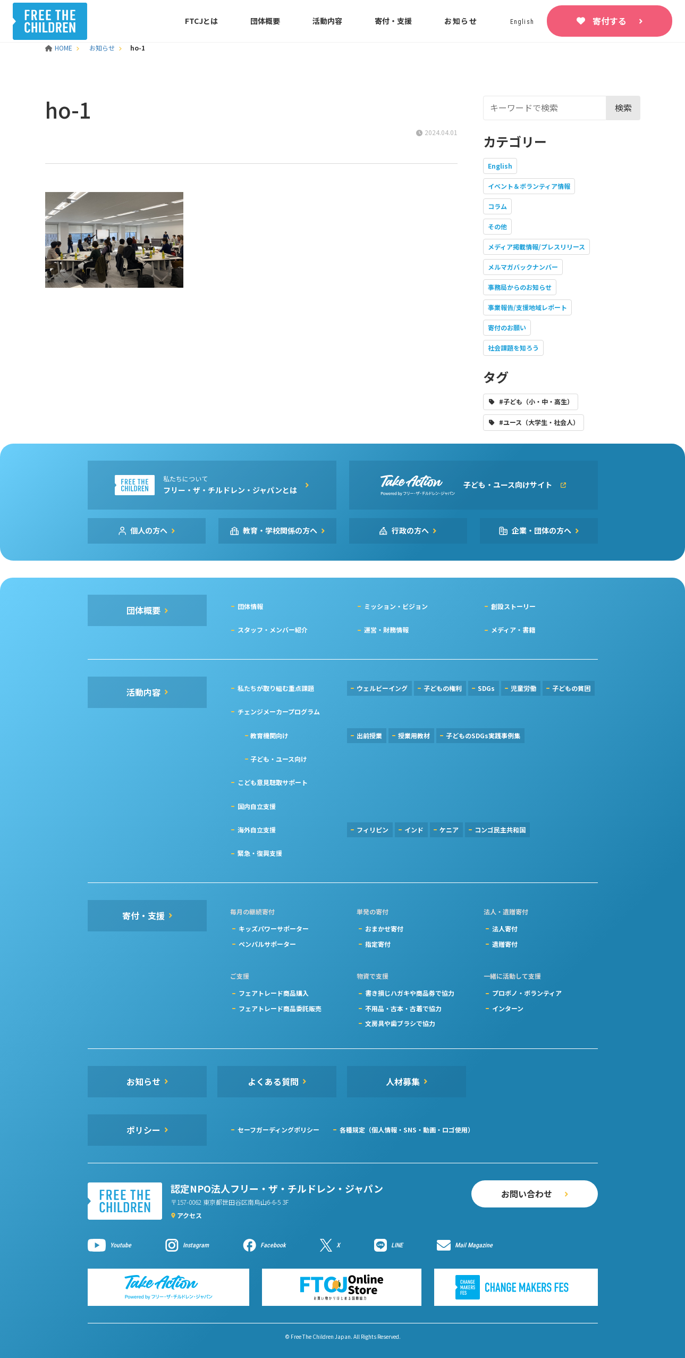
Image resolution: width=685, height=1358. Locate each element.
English (500, 165)
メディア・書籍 (513, 629)
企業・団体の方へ (541, 530)
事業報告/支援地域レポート (527, 307)
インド (414, 829)
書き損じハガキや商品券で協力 (409, 992)
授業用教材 (414, 735)
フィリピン (372, 829)
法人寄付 (505, 928)
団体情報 (250, 606)
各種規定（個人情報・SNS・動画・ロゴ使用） (407, 1129)
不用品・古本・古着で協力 (403, 1008)
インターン (507, 1008)
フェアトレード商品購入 (274, 992)
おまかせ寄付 (384, 928)
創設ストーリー (513, 606)
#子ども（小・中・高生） (536, 401)
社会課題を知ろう (513, 347)
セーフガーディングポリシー (278, 1129)
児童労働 (523, 688)
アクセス (189, 1215)
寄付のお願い (507, 327)
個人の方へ (148, 530)
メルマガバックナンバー (523, 266)
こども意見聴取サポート (273, 782)
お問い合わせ (526, 1193)
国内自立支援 (257, 806)
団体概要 (265, 20)
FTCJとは (201, 20)
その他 (497, 226)
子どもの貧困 (571, 688)
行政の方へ (410, 530)
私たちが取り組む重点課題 (276, 688)
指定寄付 (378, 943)
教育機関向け (269, 735)
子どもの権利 (443, 688)
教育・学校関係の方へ (280, 530)
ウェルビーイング (382, 688)
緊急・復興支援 (260, 852)
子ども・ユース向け (278, 758)
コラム (497, 206)
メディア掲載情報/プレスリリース (536, 246)
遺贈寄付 (505, 943)
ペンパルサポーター (267, 943)
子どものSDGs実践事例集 (483, 735)
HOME (59, 47)
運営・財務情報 (386, 629)
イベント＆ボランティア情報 (529, 185)
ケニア (449, 829)
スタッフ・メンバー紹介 (273, 629)
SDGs (486, 688)
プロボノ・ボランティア (527, 992)
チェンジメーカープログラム (279, 711)
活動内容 (327, 20)
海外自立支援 (257, 829)
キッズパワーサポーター (274, 928)
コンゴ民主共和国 (500, 829)
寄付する (610, 20)
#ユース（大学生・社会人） (539, 422)
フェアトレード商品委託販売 (280, 1008)
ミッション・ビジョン (396, 606)
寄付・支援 (393, 20)
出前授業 (369, 735)
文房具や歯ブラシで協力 (400, 1023)
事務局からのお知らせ (520, 286)
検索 (623, 107)
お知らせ (461, 20)
